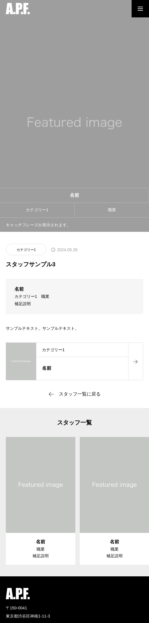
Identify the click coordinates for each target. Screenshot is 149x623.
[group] (40, 501)
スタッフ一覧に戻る (80, 394)
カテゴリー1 (26, 250)
